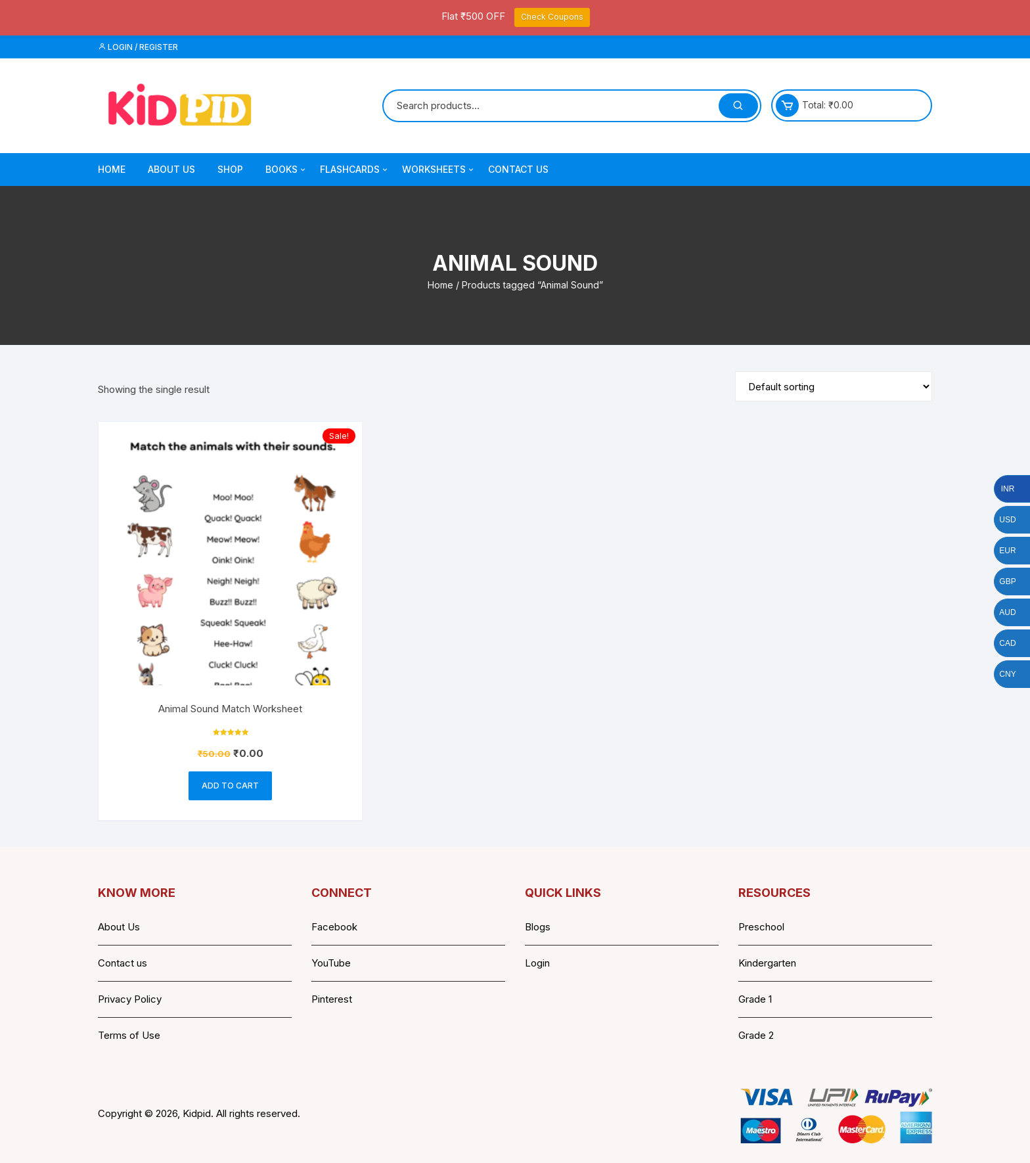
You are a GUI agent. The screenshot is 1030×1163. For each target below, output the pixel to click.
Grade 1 (755, 999)
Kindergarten (767, 963)
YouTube (331, 963)
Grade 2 (756, 1035)
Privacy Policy (130, 999)
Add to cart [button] (230, 785)
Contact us (122, 963)
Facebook (334, 927)
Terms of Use (129, 1035)
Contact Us (518, 169)
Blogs (537, 927)
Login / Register (138, 47)
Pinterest (331, 999)
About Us (171, 169)
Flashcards (355, 169)
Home (111, 169)
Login (537, 963)
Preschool (761, 927)
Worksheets (439, 169)
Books (286, 169)
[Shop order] (833, 386)
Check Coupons (552, 17)
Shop (230, 169)
